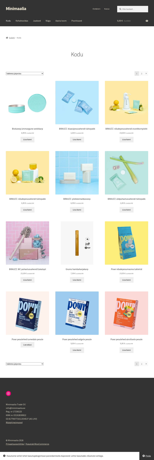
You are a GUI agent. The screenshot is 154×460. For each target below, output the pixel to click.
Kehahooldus (22, 20)
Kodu (8, 20)
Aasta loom (61, 20)
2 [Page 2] (141, 73)
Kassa (106, 9)
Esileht (12, 37)
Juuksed (37, 20)
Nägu (48, 20)
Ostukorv (96, 9)
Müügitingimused (14, 422)
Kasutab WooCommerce (37, 444)
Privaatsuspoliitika (15, 444)
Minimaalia (16, 8)
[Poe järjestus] (25, 73)
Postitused (76, 20)
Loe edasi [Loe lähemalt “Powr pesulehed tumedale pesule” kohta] (27, 344)
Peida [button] (148, 455)
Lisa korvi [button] (27, 139)
